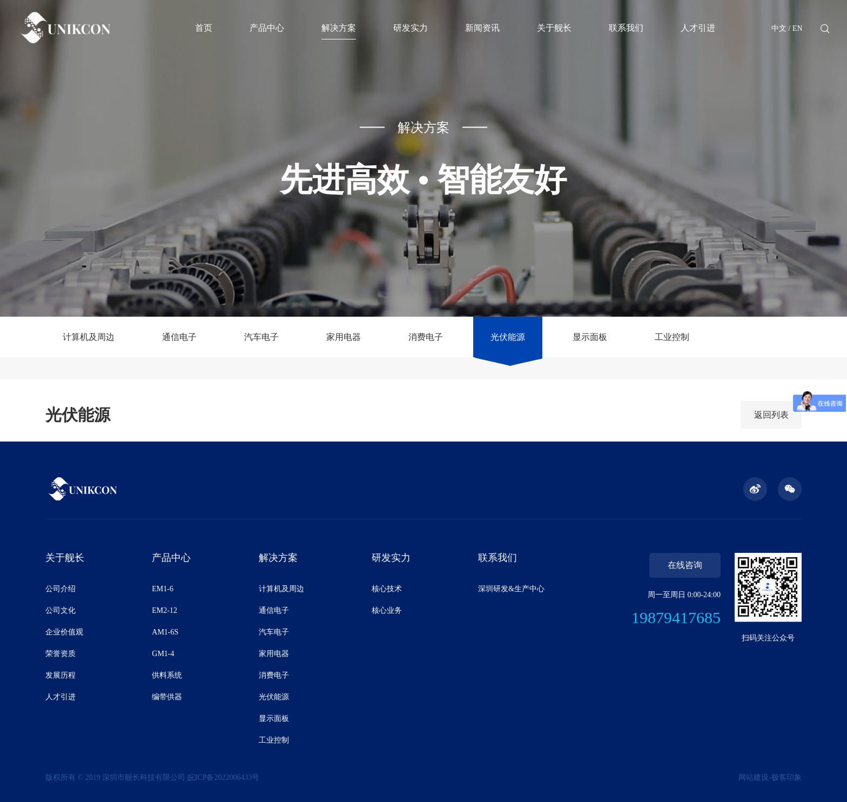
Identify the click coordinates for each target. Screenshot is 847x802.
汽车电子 (261, 337)
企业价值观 (64, 632)
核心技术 (387, 589)
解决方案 (338, 27)
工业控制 (672, 337)
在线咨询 (685, 565)
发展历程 (60, 675)
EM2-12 (164, 610)
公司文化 (60, 610)
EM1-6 (162, 589)
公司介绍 (60, 589)
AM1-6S (165, 632)
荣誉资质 (60, 654)
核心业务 (387, 610)
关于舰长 (554, 27)
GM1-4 (163, 654)
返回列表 (771, 414)
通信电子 (179, 337)
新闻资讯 (482, 27)
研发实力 (410, 27)
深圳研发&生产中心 (511, 589)
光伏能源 (507, 337)
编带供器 (167, 697)
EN (797, 28)
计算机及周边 (89, 337)
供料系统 (167, 675)
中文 (778, 28)
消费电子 (425, 337)
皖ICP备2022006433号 (223, 777)
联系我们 (626, 27)
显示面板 (590, 337)
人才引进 (698, 27)
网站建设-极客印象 (770, 777)
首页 (203, 27)
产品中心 (267, 27)
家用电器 (343, 337)
